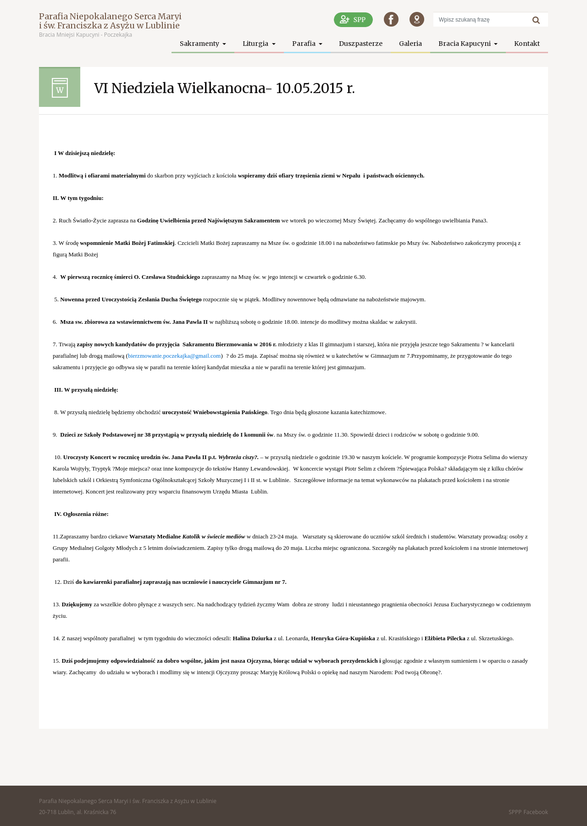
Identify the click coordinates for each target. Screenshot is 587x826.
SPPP (515, 812)
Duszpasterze (360, 43)
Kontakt (527, 43)
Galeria (410, 43)
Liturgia (256, 43)
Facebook (536, 812)
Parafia (304, 43)
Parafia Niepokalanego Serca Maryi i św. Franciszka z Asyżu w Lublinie (110, 21)
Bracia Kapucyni (465, 43)
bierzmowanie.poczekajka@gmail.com (174, 355)
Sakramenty (200, 43)
